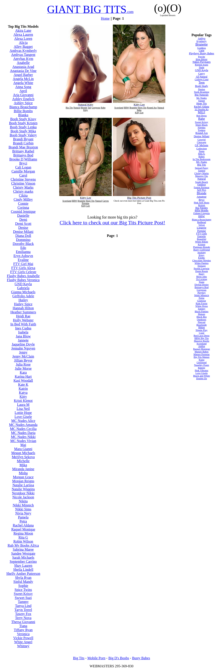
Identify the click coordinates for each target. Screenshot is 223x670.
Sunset (201, 100)
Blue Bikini (201, 59)
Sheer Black (202, 124)
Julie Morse (23, 368)
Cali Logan (23, 167)
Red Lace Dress (202, 335)
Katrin (23, 388)
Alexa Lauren (23, 34)
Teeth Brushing (201, 92)
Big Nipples (201, 207)
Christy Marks (23, 187)
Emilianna (23, 252)
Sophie (23, 586)
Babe (201, 118)
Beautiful (201, 239)
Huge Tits (201, 103)
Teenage (201, 265)
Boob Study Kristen (23, 123)
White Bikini (201, 241)
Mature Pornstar (202, 354)
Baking (201, 367)
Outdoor (201, 184)
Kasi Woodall (23, 380)
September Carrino (23, 561)
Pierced (201, 322)
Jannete (23, 340)
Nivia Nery (23, 513)
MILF (201, 112)
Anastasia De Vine (23, 71)
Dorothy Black (23, 244)
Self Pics (201, 190)
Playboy (202, 292)
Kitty (23, 396)
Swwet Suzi (23, 598)
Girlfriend (202, 362)
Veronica (23, 634)
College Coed (201, 79)
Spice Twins (23, 590)
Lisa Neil (23, 409)
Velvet (201, 224)
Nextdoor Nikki (23, 493)
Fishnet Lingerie (201, 213)
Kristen (201, 244)
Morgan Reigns (23, 481)
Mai (23, 445)
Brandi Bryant (23, 139)
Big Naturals (201, 94)
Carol (23, 175)
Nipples (202, 127)
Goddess (201, 47)
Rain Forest (201, 303)
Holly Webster (23, 320)
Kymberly (201, 41)
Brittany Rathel (23, 151)
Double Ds (201, 378)
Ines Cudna (23, 328)
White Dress (201, 306)
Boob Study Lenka (23, 127)
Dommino (23, 240)
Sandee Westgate (23, 553)
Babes (201, 156)
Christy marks (23, 191)
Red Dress (201, 115)
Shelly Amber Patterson (23, 573)
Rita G (23, 537)
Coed (201, 332)
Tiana (23, 626)
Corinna (23, 207)
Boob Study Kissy (23, 119)
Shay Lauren (23, 565)
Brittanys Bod (23, 155)
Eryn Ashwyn (23, 256)
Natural (201, 178)
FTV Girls (201, 233)
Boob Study (201, 86)
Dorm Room (201, 271)
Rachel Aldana (23, 525)
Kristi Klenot (23, 400)
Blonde (201, 193)
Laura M (23, 405)
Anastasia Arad (23, 67)
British (201, 205)
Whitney (23, 646)
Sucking (202, 252)
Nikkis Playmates (201, 62)
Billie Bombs (23, 111)
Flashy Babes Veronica (23, 280)
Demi (23, 219)
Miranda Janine (23, 469)
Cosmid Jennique (23, 211)
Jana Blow (23, 336)
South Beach (201, 182)
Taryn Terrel (23, 610)
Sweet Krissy (23, 594)
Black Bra (201, 316)
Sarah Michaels (23, 557)
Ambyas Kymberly (23, 51)
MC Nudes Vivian (23, 441)
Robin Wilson (23, 541)
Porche (201, 56)
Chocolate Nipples (201, 260)
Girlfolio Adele (23, 296)
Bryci (23, 163)
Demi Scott (23, 223)
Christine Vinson (23, 183)
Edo (23, 248)
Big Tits (201, 164)
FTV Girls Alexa (23, 268)
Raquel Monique (23, 529)
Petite (201, 298)
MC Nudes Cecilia (23, 429)
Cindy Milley (23, 199)
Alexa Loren (23, 38)
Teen (201, 82)
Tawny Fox (23, 614)
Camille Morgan (23, 171)
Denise (23, 228)
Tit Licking (201, 279)
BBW (201, 216)
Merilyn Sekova (23, 457)
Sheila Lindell (23, 569)
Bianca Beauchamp (23, 107)
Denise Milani (23, 232)
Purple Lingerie (201, 268)
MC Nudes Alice (23, 421)
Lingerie (201, 227)
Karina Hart (23, 376)
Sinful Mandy (23, 582)
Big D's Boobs (118, 658)
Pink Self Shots (201, 202)
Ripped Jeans (201, 64)
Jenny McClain (23, 356)
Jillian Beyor (23, 360)
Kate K (23, 384)
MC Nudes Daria (23, 433)
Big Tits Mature (202, 357)
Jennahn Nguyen (23, 348)
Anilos (201, 346)
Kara (23, 372)
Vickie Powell (23, 638)
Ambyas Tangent (23, 55)
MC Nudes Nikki (23, 437)
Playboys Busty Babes (201, 53)
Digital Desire (201, 284)
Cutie (201, 50)
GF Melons (201, 145)
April (23, 91)
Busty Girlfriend (201, 249)
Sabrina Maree (23, 549)
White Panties (201, 263)
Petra (23, 521)
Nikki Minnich (23, 505)
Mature (201, 314)
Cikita (23, 195)
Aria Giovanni (23, 95)
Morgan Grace (23, 477)
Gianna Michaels (23, 292)
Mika (23, 465)
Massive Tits (201, 176)
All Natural (201, 76)
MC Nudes (201, 161)
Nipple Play (201, 330)
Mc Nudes (201, 98)
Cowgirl (202, 139)
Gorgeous (201, 290)
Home (105, 18)
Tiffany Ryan (23, 630)
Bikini (201, 327)
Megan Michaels (23, 453)
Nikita (23, 501)
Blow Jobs (201, 276)
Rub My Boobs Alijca (23, 545)
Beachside (201, 324)
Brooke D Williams (23, 159)
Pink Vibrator (201, 370)
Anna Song (23, 87)
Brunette (201, 44)
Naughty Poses (201, 365)
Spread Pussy (201, 167)
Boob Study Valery (23, 135)
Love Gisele (23, 417)
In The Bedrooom (201, 159)
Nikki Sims (23, 509)
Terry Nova (23, 618)
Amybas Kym (23, 59)
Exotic (201, 257)
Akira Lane (23, 30)
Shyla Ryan (23, 577)
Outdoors (201, 319)
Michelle (23, 461)
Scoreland (202, 343)
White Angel (23, 642)
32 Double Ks (201, 109)
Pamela (23, 517)
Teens (201, 151)
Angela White (23, 83)
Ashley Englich (23, 99)
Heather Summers (23, 312)
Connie (23, 203)
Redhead (201, 222)
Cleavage (201, 142)
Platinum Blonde (201, 247)
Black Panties (201, 311)
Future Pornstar (201, 187)
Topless (201, 130)
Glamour (201, 300)
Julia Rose (23, 364)
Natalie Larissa (23, 485)
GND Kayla (23, 284)
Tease (201, 281)
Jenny (23, 352)
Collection (201, 148)
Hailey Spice (23, 304)
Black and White (201, 375)
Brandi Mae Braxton (23, 147)
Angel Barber (23, 75)
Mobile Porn (96, 658)
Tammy (23, 602)
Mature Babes (201, 351)
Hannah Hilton (23, 308)
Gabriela (23, 288)
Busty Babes (141, 658)
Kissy (201, 255)
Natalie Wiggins (23, 489)
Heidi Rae (23, 316)
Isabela (23, 332)
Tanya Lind (23, 606)
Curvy (201, 73)
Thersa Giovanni (23, 622)
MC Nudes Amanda (23, 425)
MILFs (201, 153)
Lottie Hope (23, 413)
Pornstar (201, 231)
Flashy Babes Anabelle (23, 276)
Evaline (23, 260)
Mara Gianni (23, 449)
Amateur (201, 196)
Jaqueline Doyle (23, 344)
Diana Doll (23, 236)
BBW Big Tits (201, 338)
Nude (201, 67)
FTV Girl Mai (23, 264)
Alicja (23, 42)
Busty (201, 273)
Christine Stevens (23, 179)
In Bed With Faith (23, 324)
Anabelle (23, 63)
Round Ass (202, 133)
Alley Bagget (23, 46)
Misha (23, 473)
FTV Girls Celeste (23, 272)
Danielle (23, 215)
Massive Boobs (201, 340)
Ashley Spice (23, 103)
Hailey (23, 300)
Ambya (201, 38)
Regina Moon (23, 533)
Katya (23, 392)
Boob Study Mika (23, 131)
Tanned (201, 170)
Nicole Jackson (23, 497)
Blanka (23, 115)
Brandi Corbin (23, 143)
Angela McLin (23, 79)
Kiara (201, 359)
